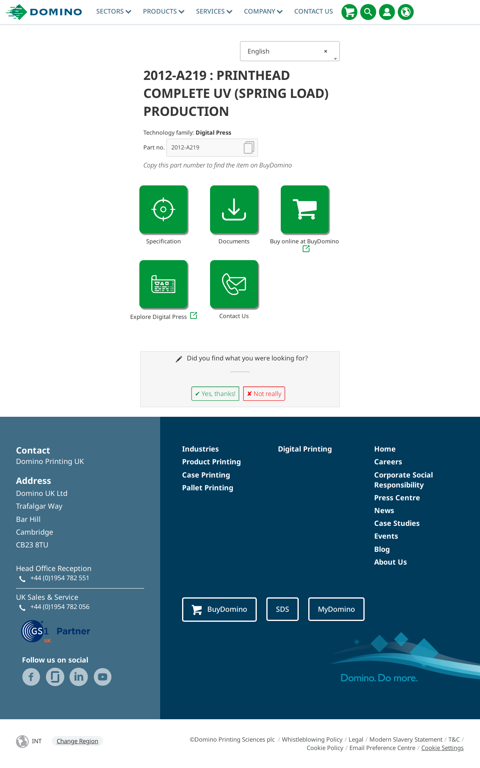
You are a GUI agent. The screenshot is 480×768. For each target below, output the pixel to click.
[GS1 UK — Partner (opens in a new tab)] (56, 630)
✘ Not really (264, 393)
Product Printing (211, 461)
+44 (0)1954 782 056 (59, 606)
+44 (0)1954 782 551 (59, 577)
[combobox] (290, 51)
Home (385, 449)
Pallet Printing (207, 487)
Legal (356, 739)
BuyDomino (220, 609)
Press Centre (397, 497)
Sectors (113, 11)
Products (163, 11)
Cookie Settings (442, 748)
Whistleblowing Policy (312, 739)
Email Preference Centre (382, 748)
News (384, 510)
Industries (200, 449)
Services (214, 11)
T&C (454, 739)
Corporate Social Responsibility (403, 479)
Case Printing (206, 475)
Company (263, 11)
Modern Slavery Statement (405, 739)
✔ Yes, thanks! (215, 393)
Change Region (77, 741)
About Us (390, 562)
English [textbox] (287, 51)
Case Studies (397, 523)
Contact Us (313, 11)
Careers (388, 461)
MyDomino (337, 609)
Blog (382, 549)
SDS (283, 609)
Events (386, 536)
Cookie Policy (325, 748)
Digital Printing (305, 449)
